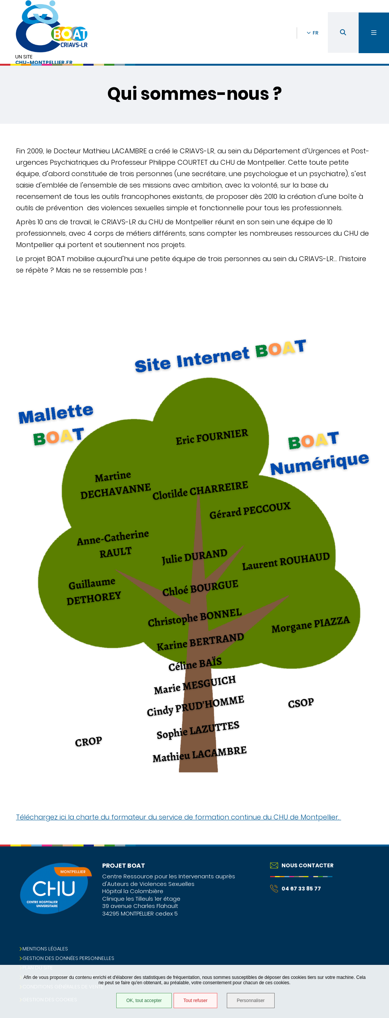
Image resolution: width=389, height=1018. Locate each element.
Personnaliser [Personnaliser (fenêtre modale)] (250, 1000)
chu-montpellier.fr (44, 63)
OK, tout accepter (143, 1000)
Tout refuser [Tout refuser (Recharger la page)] (195, 1000)
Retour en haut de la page (370, 844)
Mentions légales (45, 948)
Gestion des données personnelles (68, 958)
